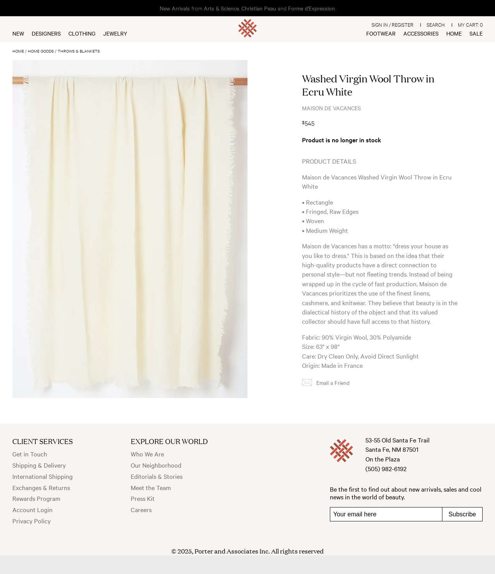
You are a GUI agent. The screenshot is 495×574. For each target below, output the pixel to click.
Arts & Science (221, 8)
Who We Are (147, 453)
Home (454, 33)
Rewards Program (36, 498)
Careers (141, 509)
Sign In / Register (392, 24)
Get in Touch (29, 453)
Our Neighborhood (156, 465)
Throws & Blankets (79, 51)
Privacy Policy (31, 520)
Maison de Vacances (331, 108)
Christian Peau (258, 8)
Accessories (421, 33)
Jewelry (115, 33)
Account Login (32, 509)
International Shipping (42, 476)
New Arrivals (175, 8)
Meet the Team (151, 487)
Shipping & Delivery (39, 465)
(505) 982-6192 (385, 468)
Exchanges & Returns (41, 487)
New (18, 33)
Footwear (381, 33)
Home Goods (41, 51)
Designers (46, 33)
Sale (476, 33)
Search (436, 24)
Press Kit (143, 498)
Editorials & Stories (157, 476)
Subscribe (462, 514)
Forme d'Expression (311, 8)
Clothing (82, 33)
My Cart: (470, 24)
